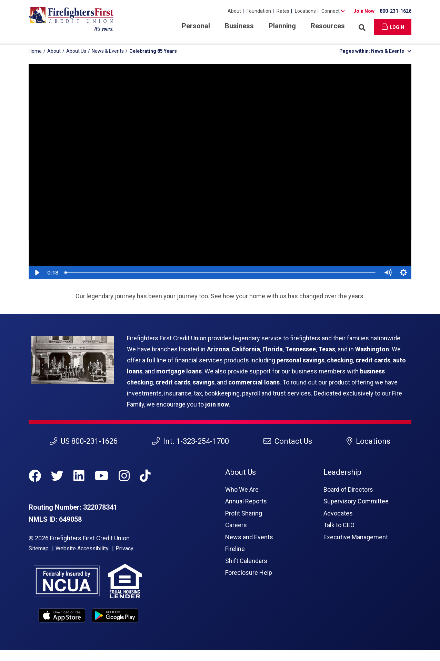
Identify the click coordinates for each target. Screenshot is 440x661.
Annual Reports (246, 501)
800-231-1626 (395, 11)
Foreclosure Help (248, 572)
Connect (330, 11)
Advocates (338, 513)
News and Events (249, 537)
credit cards (373, 360)
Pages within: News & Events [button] (375, 51)
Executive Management (355, 537)
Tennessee (300, 349)
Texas (326, 349)
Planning (282, 26)
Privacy (124, 548)
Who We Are (242, 489)
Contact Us (287, 441)
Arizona (218, 349)
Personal (196, 26)
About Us (76, 51)
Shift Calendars (246, 560)
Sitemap (39, 548)
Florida (272, 349)
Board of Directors (348, 489)
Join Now (363, 11)
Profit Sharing (243, 513)
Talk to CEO (338, 525)
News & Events (108, 51)
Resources (328, 26)
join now (217, 404)
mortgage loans (179, 371)
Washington (372, 349)
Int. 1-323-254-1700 (190, 441)
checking (340, 360)
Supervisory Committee (356, 501)
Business (239, 26)
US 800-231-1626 (84, 441)
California (246, 349)
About (234, 11)
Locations (305, 11)
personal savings (300, 360)
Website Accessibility (82, 548)
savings (203, 382)
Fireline (235, 548)
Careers (236, 525)
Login (393, 26)
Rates (283, 11)
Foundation (259, 11)
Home (35, 51)
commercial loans (254, 382)
